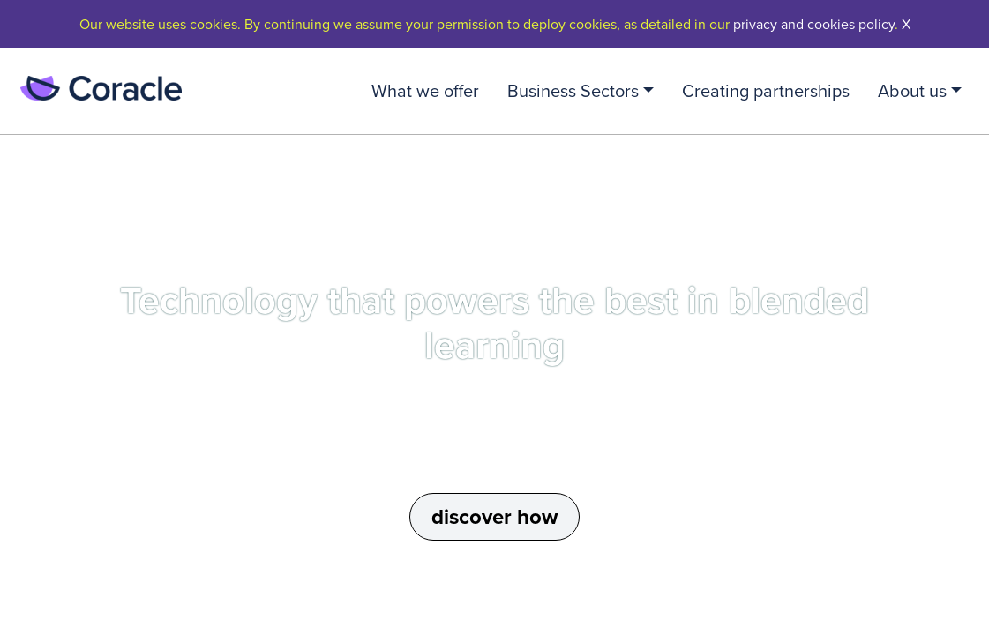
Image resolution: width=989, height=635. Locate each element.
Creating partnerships (766, 90)
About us (912, 90)
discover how (494, 517)
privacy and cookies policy (814, 24)
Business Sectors (573, 90)
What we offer (425, 90)
